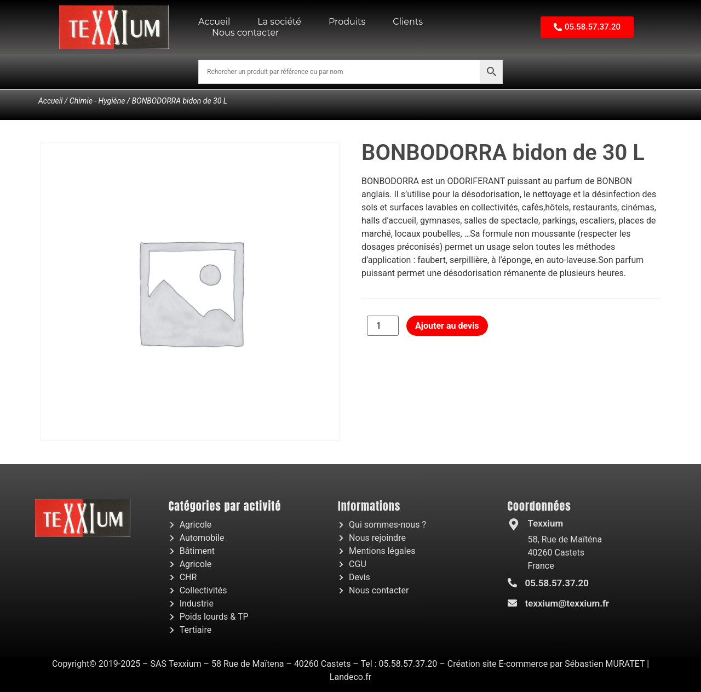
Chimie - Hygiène (97, 100)
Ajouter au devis (447, 326)
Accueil (214, 21)
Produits (347, 21)
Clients (408, 21)
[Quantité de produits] (383, 326)
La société (279, 21)
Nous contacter (245, 32)
